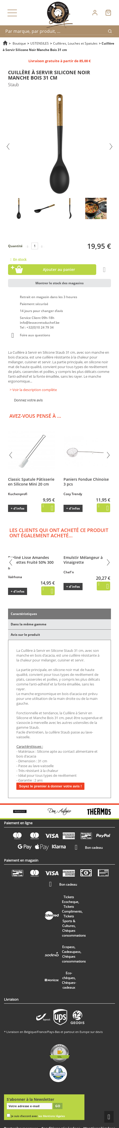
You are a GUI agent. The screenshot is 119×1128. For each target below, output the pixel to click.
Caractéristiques (24, 614)
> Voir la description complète (33, 389)
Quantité (15, 246)
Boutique (19, 43)
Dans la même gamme (28, 624)
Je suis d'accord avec (38, 1116)
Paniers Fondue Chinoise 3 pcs (86, 482)
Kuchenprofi (17, 494)
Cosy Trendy (73, 494)
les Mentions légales (51, 1116)
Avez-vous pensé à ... (35, 416)
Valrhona (15, 577)
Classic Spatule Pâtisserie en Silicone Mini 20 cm (31, 482)
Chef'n (69, 572)
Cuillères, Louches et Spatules (75, 43)
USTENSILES (39, 43)
